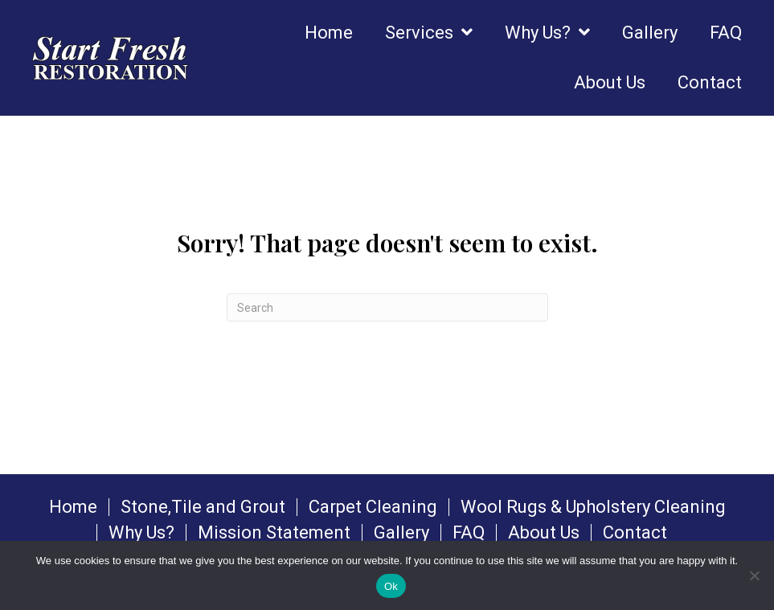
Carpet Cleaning (373, 507)
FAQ (469, 533)
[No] (754, 575)
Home (73, 507)
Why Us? (141, 533)
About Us (543, 533)
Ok (391, 586)
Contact (635, 533)
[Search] (387, 307)
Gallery (401, 533)
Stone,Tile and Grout (203, 507)
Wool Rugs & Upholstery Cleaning (593, 507)
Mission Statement (274, 533)
